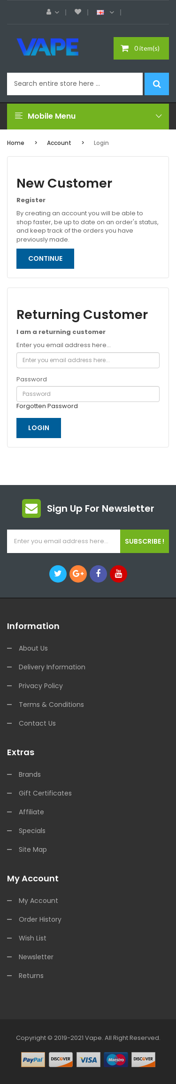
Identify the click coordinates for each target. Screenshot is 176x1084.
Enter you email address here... (63, 345)
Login (101, 143)
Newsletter (36, 957)
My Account (38, 900)
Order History (40, 919)
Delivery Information (52, 667)
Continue (45, 258)
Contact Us (37, 723)
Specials (32, 830)
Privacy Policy (41, 685)
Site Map (33, 849)
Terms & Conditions (51, 704)
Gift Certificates (45, 793)
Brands (30, 774)
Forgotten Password (47, 406)
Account (59, 143)
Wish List (32, 938)
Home (15, 143)
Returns (31, 975)
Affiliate (31, 812)
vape (93, 1037)
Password (31, 379)
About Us (33, 648)
